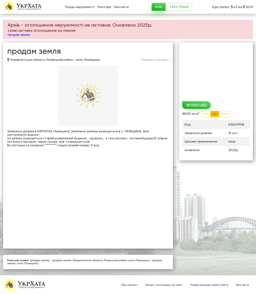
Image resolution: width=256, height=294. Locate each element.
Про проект (129, 285)
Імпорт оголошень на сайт (164, 285)
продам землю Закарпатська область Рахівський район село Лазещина (100, 260)
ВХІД (158, 7)
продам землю (19, 35)
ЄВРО (225, 114)
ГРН (206, 114)
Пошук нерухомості (80, 7)
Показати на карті (155, 60)
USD (215, 114)
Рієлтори (104, 7)
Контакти (121, 7)
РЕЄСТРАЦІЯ (179, 7)
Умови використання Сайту (209, 285)
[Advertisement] (216, 70)
